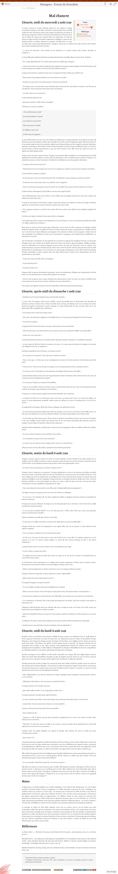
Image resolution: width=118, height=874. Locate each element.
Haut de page (111, 871)
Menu (5, 3)
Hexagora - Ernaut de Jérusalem (59, 4)
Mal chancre (31, 8)
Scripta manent (83, 25)
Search (110, 4)
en (105, 4)
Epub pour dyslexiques (85, 36)
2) (86, 539)
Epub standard (83, 34)
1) (45, 510)
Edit (114, 4)
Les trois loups (86, 27)
